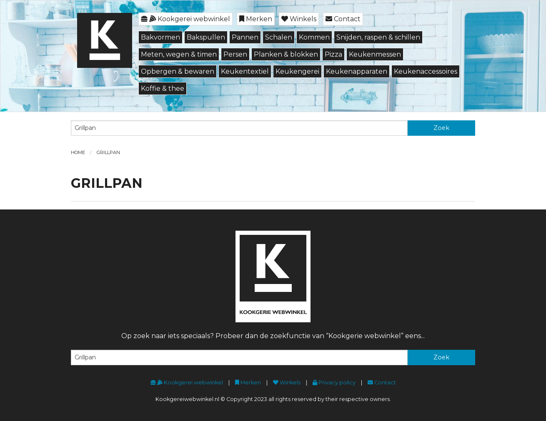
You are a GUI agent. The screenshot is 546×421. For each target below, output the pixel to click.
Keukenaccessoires (425, 71)
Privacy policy (334, 382)
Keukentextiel (245, 71)
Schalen (278, 37)
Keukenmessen (375, 54)
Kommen (314, 37)
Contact (343, 19)
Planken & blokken (286, 54)
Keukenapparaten (356, 71)
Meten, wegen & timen (179, 54)
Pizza (333, 54)
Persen (235, 54)
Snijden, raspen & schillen (378, 37)
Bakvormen (160, 37)
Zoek (441, 128)
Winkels (298, 19)
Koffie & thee (162, 88)
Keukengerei (297, 71)
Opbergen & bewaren (177, 71)
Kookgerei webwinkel (185, 19)
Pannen (245, 37)
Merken (255, 19)
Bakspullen (206, 37)
